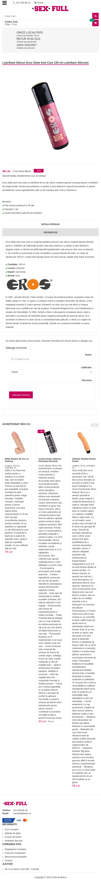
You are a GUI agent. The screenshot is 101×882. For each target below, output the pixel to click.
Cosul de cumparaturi (15, 853)
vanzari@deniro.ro (22, 813)
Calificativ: (86, 367)
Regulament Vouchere (16, 849)
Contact (8, 860)
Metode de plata (12, 833)
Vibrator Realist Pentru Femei (84, 460)
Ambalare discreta (13, 840)
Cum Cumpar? (12, 829)
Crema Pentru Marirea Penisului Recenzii (50, 460)
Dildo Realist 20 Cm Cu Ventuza (17, 460)
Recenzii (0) (50, 232)
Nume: (88, 354)
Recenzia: (87, 380)
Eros (17, 275)
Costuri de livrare (13, 837)
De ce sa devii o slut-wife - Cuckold (22, 869)
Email (38, 2)
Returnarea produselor (16, 856)
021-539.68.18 (21, 2)
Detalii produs (50, 224)
